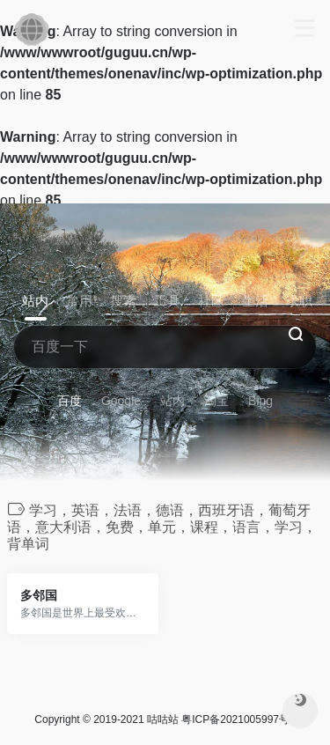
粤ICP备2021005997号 (235, 719)
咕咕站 (163, 719)
